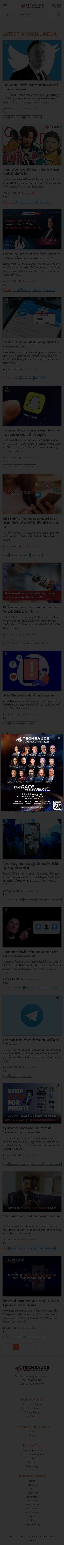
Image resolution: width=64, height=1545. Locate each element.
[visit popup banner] (32, 772)
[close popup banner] (59, 738)
